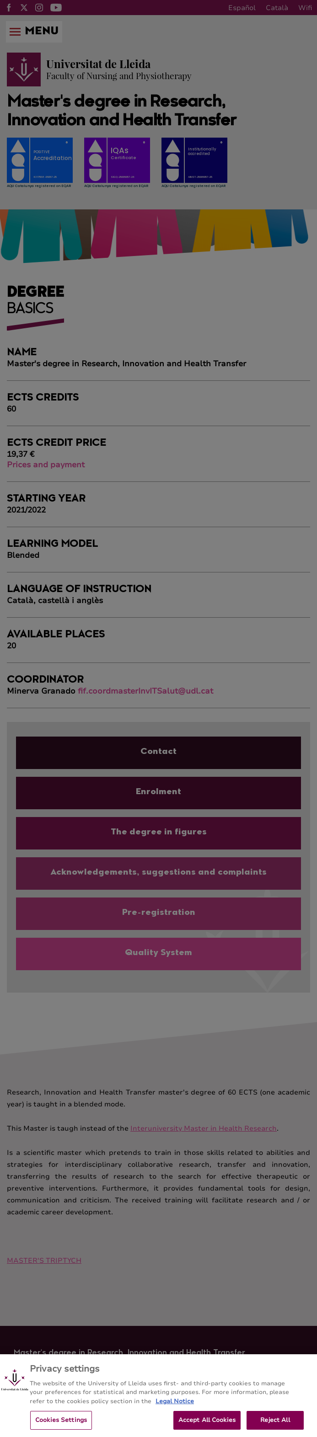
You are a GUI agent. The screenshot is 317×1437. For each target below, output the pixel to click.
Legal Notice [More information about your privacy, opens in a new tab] (175, 1405)
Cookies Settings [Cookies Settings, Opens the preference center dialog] (61, 1424)
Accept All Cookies (207, 1424)
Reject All (275, 1424)
